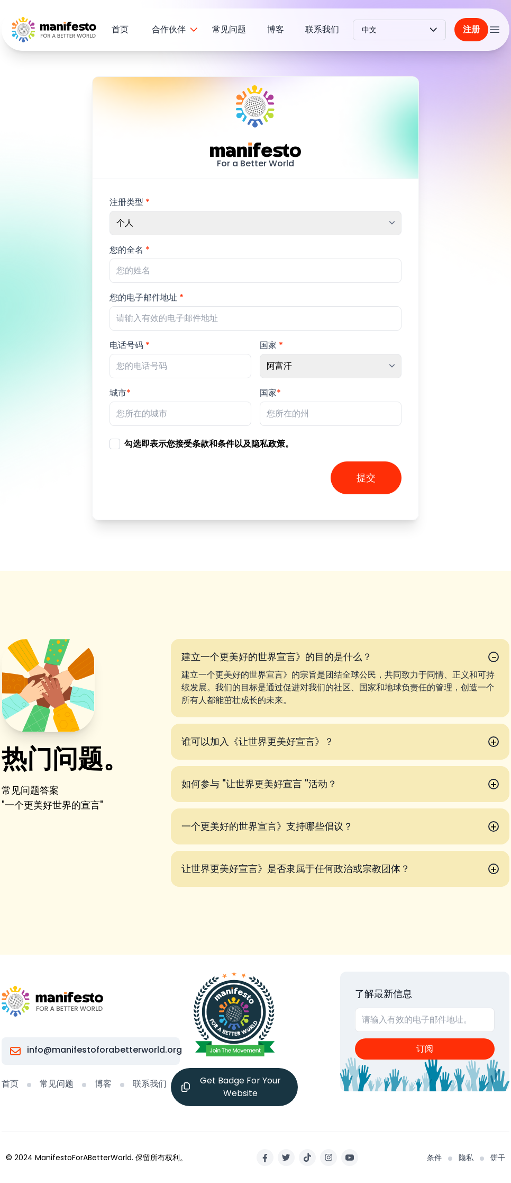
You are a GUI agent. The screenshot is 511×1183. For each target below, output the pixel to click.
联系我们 (322, 29)
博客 (275, 29)
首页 (120, 29)
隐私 (466, 1157)
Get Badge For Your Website (231, 1086)
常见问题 (229, 29)
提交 (366, 477)
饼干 (497, 1157)
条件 (434, 1157)
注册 (471, 29)
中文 (399, 29)
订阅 (424, 1049)
